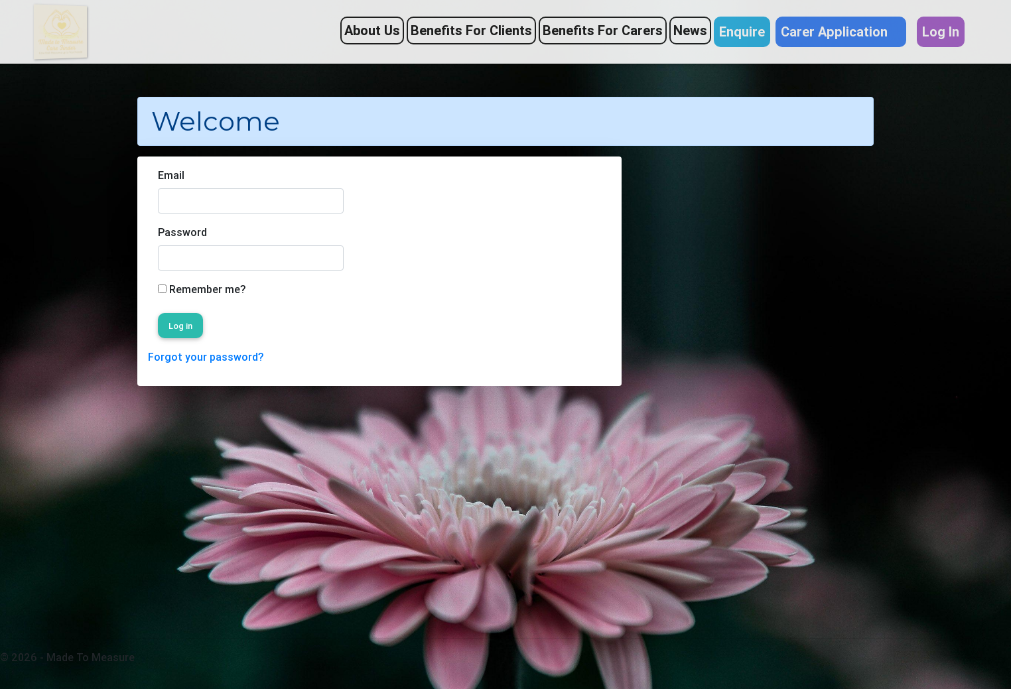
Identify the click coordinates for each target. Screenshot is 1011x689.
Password (182, 232)
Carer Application (841, 31)
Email (171, 175)
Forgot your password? (205, 356)
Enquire (742, 31)
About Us (372, 30)
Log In (940, 31)
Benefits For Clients (471, 30)
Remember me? (207, 289)
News (690, 30)
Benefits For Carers (603, 30)
